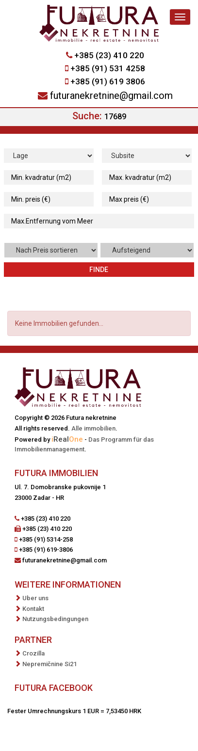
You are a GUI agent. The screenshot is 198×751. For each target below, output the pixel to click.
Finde (98, 269)
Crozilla (33, 653)
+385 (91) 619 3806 (107, 81)
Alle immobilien (93, 428)
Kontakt (33, 608)
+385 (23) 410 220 (109, 55)
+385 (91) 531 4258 (107, 68)
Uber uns (35, 598)
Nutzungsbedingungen (55, 619)
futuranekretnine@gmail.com (111, 95)
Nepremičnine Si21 (49, 664)
